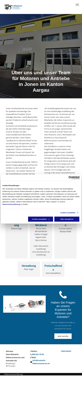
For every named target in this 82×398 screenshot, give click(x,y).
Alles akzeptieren (66, 219)
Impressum (66, 351)
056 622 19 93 (38, 354)
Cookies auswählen (67, 213)
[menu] (77, 5)
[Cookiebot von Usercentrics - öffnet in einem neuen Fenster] (70, 177)
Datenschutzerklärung (11, 204)
